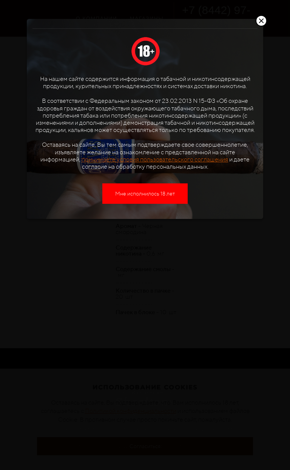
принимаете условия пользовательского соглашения (155, 159)
